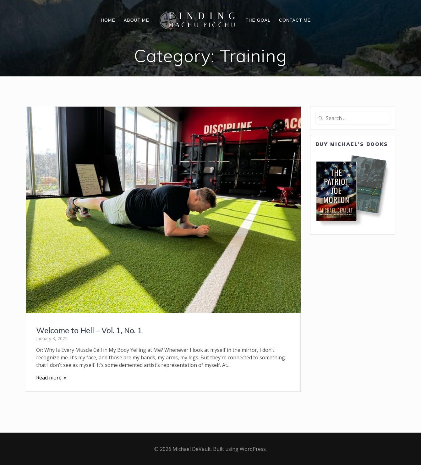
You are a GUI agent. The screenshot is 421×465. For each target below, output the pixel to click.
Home (108, 20)
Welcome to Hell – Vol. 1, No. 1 (89, 330)
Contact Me (295, 20)
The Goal (258, 20)
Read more (49, 377)
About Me (136, 20)
